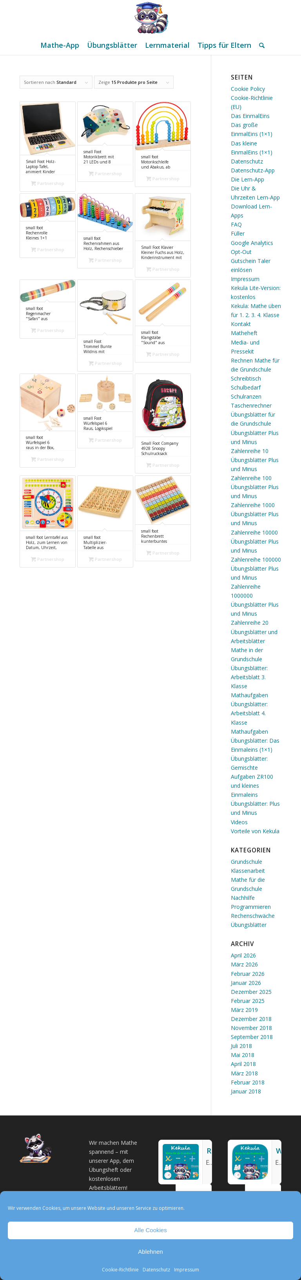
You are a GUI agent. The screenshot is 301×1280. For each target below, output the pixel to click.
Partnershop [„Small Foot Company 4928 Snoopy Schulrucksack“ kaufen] (163, 465)
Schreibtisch (246, 378)
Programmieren (251, 906)
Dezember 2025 (251, 991)
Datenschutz (156, 1269)
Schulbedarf (246, 387)
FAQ (236, 224)
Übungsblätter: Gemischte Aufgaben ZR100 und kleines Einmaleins (252, 776)
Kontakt (241, 324)
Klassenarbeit (248, 870)
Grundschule (246, 861)
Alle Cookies (150, 1230)
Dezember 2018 (251, 1019)
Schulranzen (246, 396)
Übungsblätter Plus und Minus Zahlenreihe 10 (255, 442)
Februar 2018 (248, 1082)
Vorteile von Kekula (255, 831)
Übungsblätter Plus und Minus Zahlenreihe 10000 (255, 523)
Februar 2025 (248, 1000)
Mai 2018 (242, 1055)
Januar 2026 (246, 982)
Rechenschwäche (253, 915)
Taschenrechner (251, 405)
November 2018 (251, 1028)
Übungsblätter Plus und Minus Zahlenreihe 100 (255, 469)
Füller (238, 233)
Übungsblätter (249, 924)
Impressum (186, 1269)
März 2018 (244, 1073)
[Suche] (260, 45)
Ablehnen (150, 1251)
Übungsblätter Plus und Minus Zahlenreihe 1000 (255, 496)
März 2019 (244, 1009)
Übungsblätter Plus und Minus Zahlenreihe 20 (255, 613)
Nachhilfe (243, 897)
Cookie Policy (248, 88)
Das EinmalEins (250, 116)
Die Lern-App (247, 179)
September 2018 (252, 1037)
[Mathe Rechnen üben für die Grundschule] (150, 17)
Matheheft (244, 333)
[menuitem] (59, 45)
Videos (239, 822)
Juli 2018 (241, 1046)
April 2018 (243, 1064)
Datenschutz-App (253, 170)
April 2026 (243, 955)
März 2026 (244, 964)
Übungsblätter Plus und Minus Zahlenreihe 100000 (256, 550)
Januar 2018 (246, 1091)
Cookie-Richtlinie (120, 1269)
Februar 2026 (248, 973)
